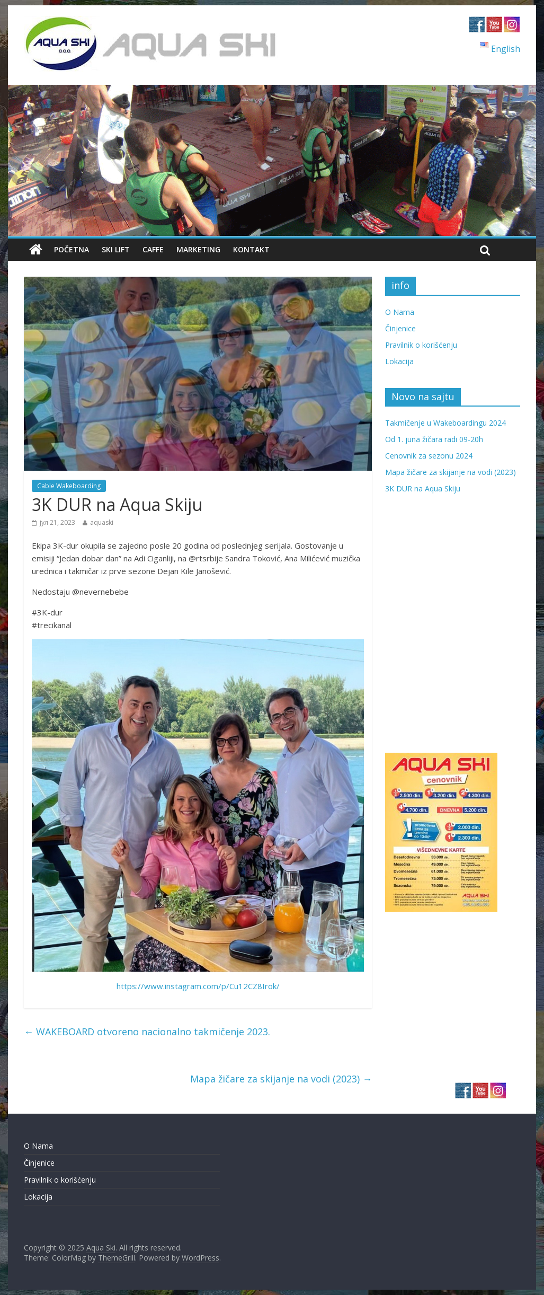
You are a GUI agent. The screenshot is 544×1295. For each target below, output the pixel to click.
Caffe (153, 249)
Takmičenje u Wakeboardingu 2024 (445, 423)
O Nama (399, 312)
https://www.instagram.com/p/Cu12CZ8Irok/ (198, 986)
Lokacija (399, 361)
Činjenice (400, 328)
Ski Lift (116, 249)
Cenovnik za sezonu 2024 (428, 456)
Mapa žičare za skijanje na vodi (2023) (281, 1078)
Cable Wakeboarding (69, 485)
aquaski (101, 522)
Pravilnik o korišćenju (421, 345)
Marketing (198, 249)
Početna (71, 249)
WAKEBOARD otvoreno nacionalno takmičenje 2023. (147, 1031)
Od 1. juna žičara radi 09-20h (434, 439)
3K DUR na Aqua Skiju (422, 488)
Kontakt (251, 249)
